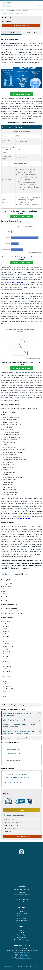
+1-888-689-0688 (24, 952)
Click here (4, 574)
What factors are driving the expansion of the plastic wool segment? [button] (22, 725)
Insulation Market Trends (13, 753)
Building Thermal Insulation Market (14, 783)
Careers (21, 930)
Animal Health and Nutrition (21, 894)
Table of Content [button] (31, 32)
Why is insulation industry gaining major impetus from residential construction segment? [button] (22, 732)
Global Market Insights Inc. (12, 966)
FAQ (21, 911)
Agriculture (21, 892)
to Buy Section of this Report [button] (14, 574)
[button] (39, 5)
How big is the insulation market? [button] (22, 738)
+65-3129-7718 (23, 956)
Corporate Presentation (21, 921)
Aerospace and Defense (21, 890)
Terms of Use (21, 935)
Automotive (21, 897)
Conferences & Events (21, 914)
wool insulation (17, 282)
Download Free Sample (22, 836)
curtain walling (25, 519)
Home (3, 11)
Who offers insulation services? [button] (22, 720)
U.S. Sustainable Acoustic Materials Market (16, 774)
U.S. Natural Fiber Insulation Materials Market (17, 780)
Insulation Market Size (12, 749)
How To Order (21, 918)
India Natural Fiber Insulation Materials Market (17, 777)
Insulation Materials (7, 14)
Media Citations (21, 916)
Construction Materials (22, 11)
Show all (21, 902)
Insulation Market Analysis (13, 757)
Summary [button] (11, 32)
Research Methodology (21, 940)
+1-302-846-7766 (23, 954)
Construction (11, 11)
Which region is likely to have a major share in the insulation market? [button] (22, 714)
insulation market (20, 14)
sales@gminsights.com (23, 958)
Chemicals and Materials (21, 899)
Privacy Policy (21, 937)
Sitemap (21, 933)
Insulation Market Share (13, 760)
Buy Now (21, 810)
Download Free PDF (21, 26)
